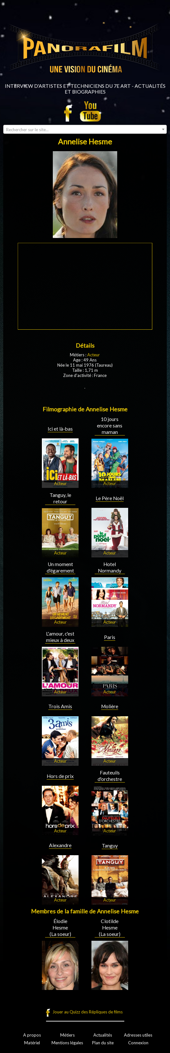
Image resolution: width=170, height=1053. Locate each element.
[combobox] (85, 129)
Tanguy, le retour (60, 498)
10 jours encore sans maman (109, 425)
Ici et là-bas (60, 429)
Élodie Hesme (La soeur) (60, 927)
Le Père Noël (110, 498)
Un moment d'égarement (60, 567)
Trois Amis (60, 706)
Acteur (93, 354)
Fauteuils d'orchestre (110, 776)
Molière (109, 706)
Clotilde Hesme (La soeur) (109, 927)
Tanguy (110, 845)
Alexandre (60, 845)
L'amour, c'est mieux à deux (60, 637)
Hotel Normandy (109, 567)
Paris (109, 637)
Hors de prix (60, 776)
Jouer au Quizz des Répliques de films (87, 1011)
